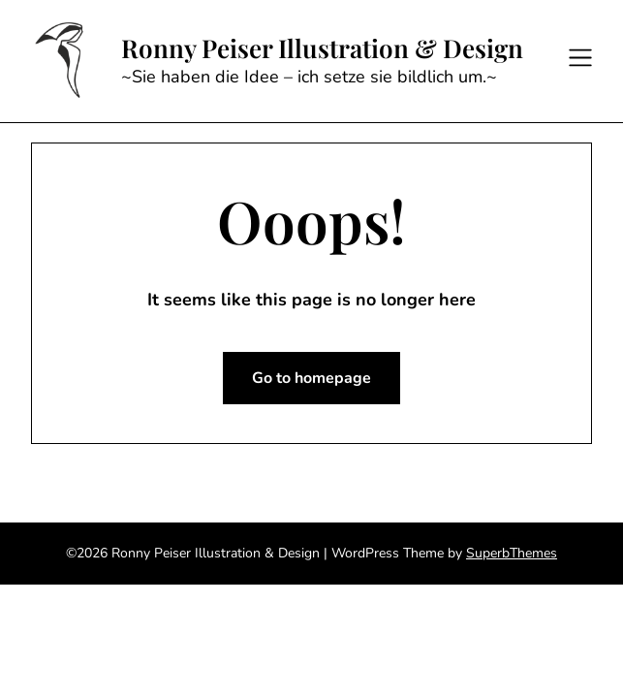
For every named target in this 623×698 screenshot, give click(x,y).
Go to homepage (311, 378)
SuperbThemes (511, 553)
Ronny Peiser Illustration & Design (322, 48)
